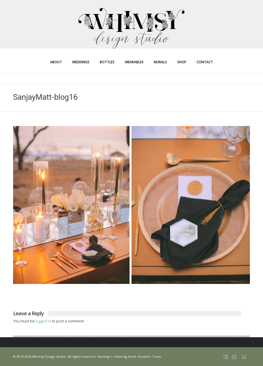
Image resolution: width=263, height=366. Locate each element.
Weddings (80, 62)
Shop (181, 62)
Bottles (107, 62)
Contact (205, 62)
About (56, 62)
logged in (43, 321)
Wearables (134, 62)
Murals (160, 62)
